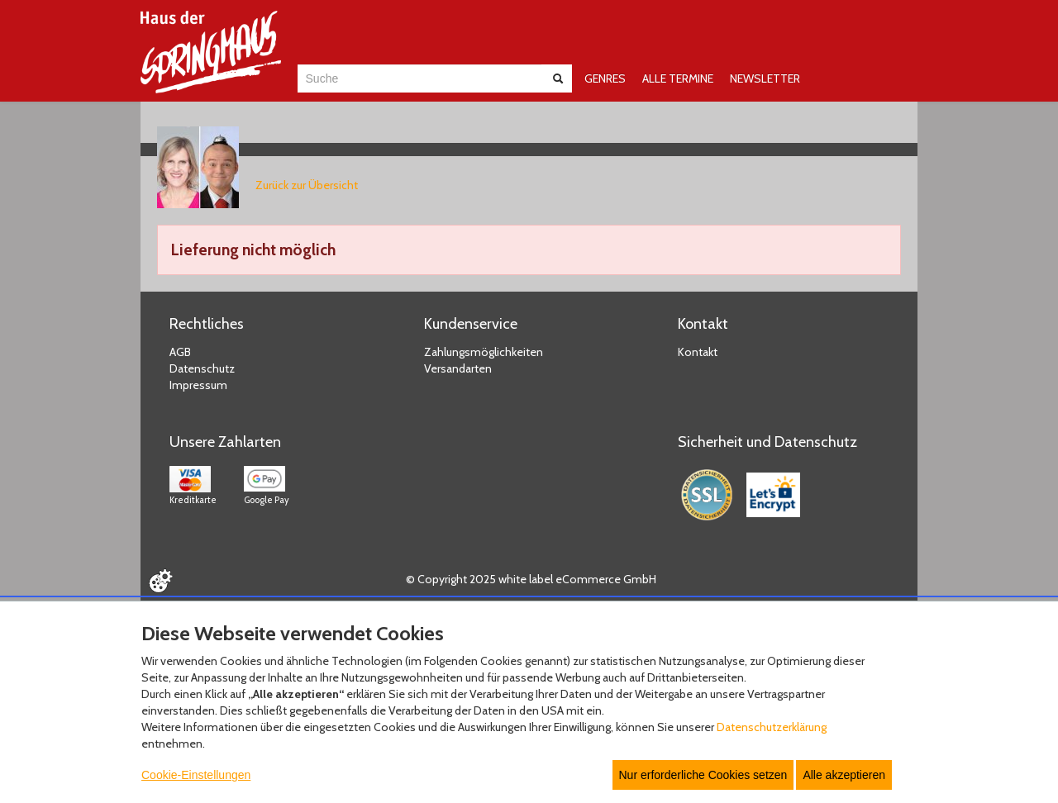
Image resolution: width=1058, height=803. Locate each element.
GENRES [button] (605, 78)
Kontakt (697, 351)
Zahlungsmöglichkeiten (483, 351)
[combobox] (419, 78)
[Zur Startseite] (211, 52)
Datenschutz (202, 368)
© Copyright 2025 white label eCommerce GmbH (531, 579)
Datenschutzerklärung (772, 727)
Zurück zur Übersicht (306, 185)
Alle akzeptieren (844, 775)
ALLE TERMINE (677, 78)
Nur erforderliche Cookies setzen (703, 775)
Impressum (198, 385)
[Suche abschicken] (558, 78)
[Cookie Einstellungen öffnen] (160, 581)
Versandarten (458, 368)
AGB (180, 351)
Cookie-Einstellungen (195, 775)
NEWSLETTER (765, 78)
